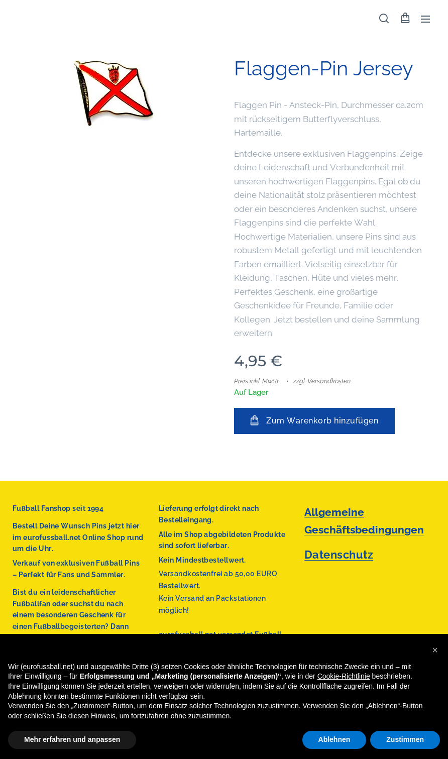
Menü (425, 19)
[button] (384, 18)
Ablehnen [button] (334, 739)
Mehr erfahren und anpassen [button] (72, 739)
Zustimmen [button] (405, 739)
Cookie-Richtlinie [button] (343, 676)
